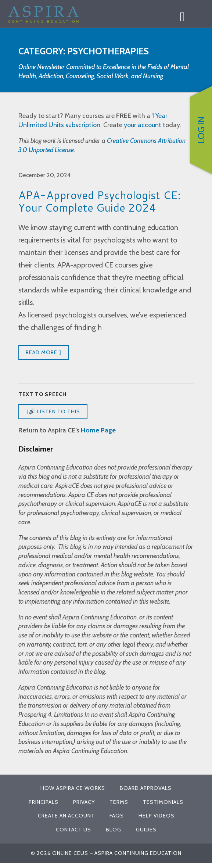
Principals (43, 802)
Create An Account (66, 815)
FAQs (116, 815)
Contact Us (73, 829)
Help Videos (157, 815)
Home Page (98, 430)
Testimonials (163, 802)
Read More (44, 353)
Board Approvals (146, 788)
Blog (113, 829)
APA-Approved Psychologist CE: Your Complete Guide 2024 (99, 201)
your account (142, 125)
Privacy (84, 802)
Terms (118, 802)
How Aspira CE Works (72, 788)
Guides (146, 829)
